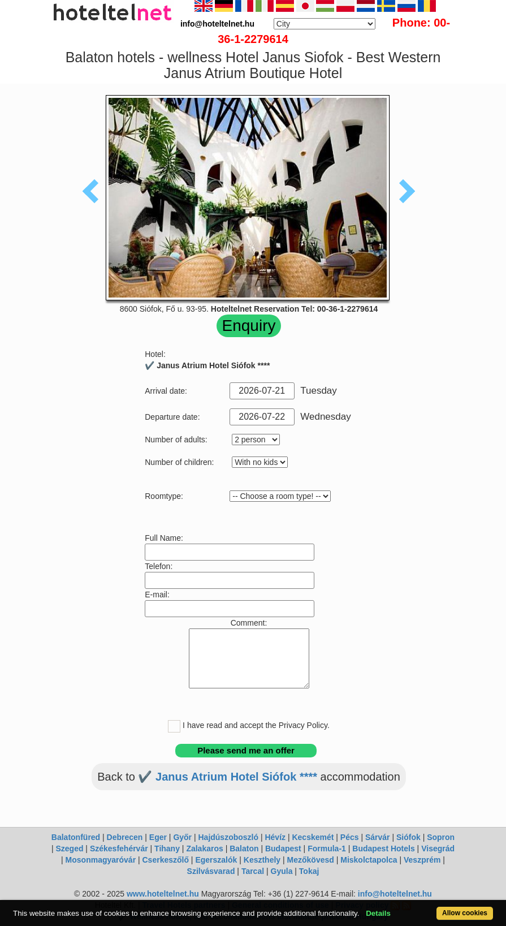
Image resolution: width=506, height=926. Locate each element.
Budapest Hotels (383, 848)
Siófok (408, 837)
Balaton (244, 848)
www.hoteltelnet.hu (163, 893)
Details (378, 913)
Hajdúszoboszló (228, 837)
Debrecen (125, 837)
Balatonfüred (75, 837)
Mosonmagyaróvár (101, 859)
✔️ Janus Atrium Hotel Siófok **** (227, 776)
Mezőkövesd (310, 859)
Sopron (441, 837)
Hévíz (275, 837)
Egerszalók (216, 859)
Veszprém (422, 859)
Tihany (167, 848)
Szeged (69, 848)
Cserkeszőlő (165, 859)
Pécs (349, 837)
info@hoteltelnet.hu (395, 893)
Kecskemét (313, 837)
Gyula (282, 871)
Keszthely (262, 859)
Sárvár (377, 837)
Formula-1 (327, 848)
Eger (158, 837)
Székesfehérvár (119, 848)
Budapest (283, 848)
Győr (182, 837)
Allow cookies (464, 913)
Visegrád (438, 848)
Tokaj (309, 871)
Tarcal (252, 871)
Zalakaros (204, 848)
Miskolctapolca (368, 859)
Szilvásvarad (211, 871)
